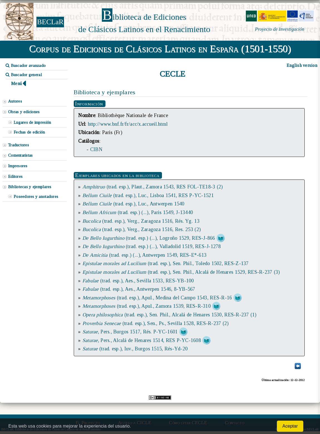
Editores (15, 176)
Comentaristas (20, 155)
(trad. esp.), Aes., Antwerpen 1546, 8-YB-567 (138, 289)
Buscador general (24, 74)
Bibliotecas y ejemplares (29, 187)
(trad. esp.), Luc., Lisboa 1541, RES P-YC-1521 (148, 195)
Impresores (18, 166)
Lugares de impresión (32, 122)
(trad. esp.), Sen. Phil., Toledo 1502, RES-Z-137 (165, 263)
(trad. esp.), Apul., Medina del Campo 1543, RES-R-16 (157, 297)
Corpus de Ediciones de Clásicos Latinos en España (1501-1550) (160, 48)
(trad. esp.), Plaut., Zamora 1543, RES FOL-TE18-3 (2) (152, 187)
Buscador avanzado (26, 65)
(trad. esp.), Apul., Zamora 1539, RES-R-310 (146, 306)
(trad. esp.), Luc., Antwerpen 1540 (133, 204)
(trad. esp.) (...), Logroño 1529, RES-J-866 (149, 238)
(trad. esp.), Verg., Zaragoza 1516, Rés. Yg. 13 (141, 221)
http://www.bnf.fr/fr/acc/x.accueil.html (128, 124)
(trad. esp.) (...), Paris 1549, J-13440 (137, 212)
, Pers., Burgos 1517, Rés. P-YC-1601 (130, 331)
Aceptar (290, 426)
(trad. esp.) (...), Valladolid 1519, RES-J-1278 (151, 246)
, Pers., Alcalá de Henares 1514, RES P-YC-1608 (141, 340)
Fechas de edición (29, 132)
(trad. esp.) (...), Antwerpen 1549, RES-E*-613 (144, 255)
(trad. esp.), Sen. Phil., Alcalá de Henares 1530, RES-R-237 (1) (169, 314)
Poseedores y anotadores (36, 196)
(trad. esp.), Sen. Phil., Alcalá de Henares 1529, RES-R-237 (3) (181, 272)
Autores (15, 101)
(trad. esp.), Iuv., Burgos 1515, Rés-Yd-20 (135, 348)
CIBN (96, 149)
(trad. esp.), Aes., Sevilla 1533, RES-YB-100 (138, 280)
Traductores (18, 145)
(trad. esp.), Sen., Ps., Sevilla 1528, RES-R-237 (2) (155, 323)
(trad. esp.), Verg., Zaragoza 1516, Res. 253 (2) (141, 229)
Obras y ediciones (24, 112)
